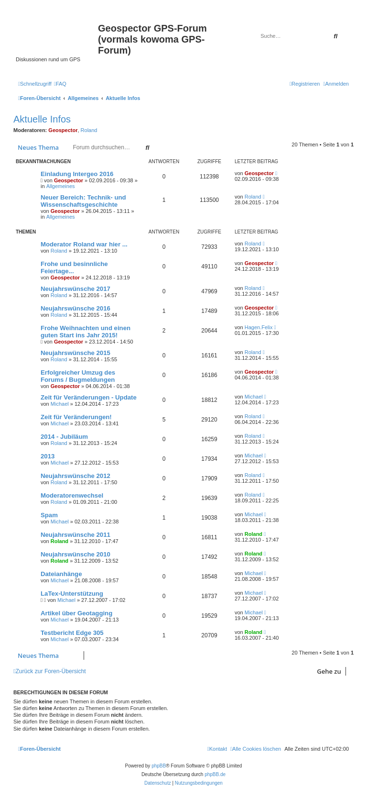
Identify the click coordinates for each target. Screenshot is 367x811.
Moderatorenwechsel (72, 495)
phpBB (158, 765)
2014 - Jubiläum (64, 436)
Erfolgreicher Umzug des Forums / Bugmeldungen (78, 376)
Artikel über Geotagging (76, 613)
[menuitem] (60, 83)
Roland (89, 130)
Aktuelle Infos (42, 119)
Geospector (62, 130)
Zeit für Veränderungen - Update (89, 397)
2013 (47, 456)
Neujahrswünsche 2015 (75, 352)
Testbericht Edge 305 (72, 632)
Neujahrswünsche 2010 (75, 554)
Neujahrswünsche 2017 (75, 288)
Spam (49, 515)
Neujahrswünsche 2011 (75, 534)
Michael (60, 404)
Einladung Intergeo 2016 (77, 174)
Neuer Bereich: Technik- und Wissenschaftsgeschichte (83, 201)
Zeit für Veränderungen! (76, 417)
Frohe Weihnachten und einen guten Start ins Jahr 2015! (85, 331)
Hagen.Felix (259, 327)
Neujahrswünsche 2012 (75, 475)
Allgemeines (60, 186)
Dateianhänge (61, 574)
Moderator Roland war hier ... (84, 244)
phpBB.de (215, 774)
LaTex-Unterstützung (72, 593)
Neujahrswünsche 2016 (75, 308)
